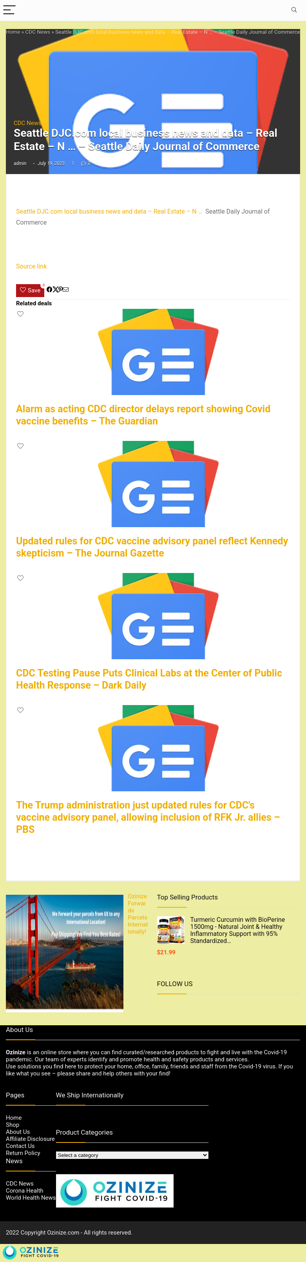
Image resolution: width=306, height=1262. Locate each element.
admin (20, 163)
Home (13, 32)
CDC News (37, 32)
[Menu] (9, 10)
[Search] (293, 10)
